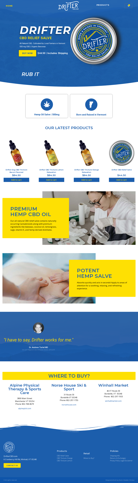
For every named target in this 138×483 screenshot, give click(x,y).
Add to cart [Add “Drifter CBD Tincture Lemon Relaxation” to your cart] (51, 180)
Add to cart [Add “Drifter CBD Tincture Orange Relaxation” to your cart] (86, 180)
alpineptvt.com (24, 408)
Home (9, 6)
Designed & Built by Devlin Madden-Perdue (120, 480)
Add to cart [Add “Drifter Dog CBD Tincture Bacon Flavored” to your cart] (16, 180)
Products (103, 5)
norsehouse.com (69, 404)
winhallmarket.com (113, 401)
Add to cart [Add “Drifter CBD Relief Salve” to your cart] (121, 180)
